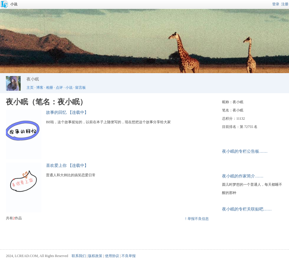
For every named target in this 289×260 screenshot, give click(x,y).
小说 (13, 4)
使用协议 (112, 256)
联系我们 (79, 256)
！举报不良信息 (196, 219)
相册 (49, 87)
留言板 (80, 87)
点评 (59, 87)
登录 (275, 4)
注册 (284, 4)
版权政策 (95, 256)
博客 (39, 87)
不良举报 (128, 256)
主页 (30, 87)
